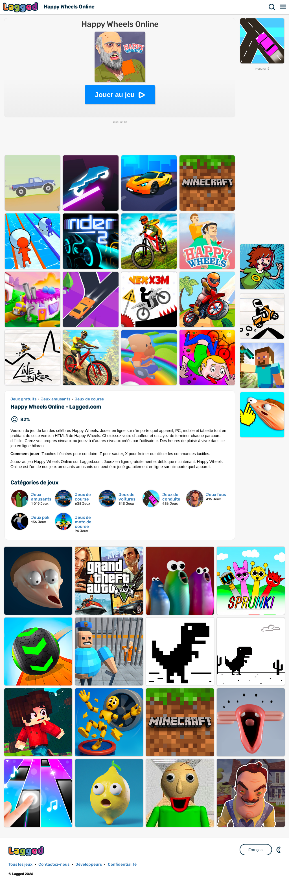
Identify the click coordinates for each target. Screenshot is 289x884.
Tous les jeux (20, 864)
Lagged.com (26, 851)
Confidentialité (122, 864)
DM (279, 849)
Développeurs (88, 864)
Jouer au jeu (115, 94)
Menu (283, 7)
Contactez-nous (53, 864)
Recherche (272, 7)
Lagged (21, 7)
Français (256, 850)
